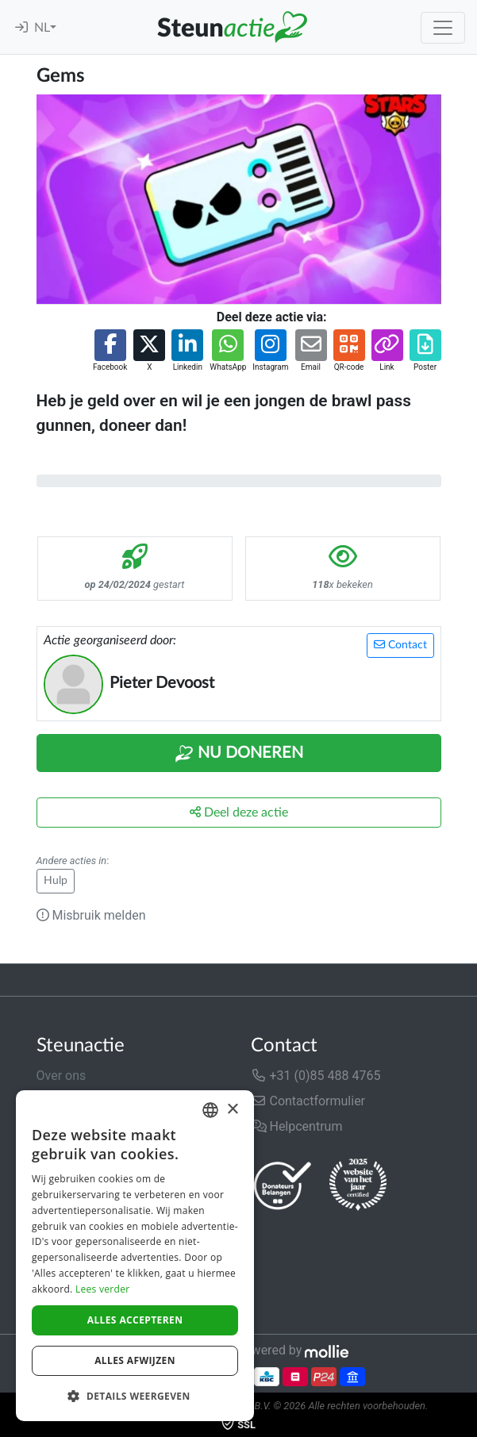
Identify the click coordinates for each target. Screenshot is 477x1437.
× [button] (232, 1110)
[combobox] (210, 1110)
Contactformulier (308, 1100)
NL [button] (42, 27)
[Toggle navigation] (443, 28)
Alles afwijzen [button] (134, 1360)
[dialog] (135, 1255)
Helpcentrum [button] (297, 1126)
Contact (400, 645)
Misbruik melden (91, 915)
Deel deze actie (239, 812)
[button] (110, 351)
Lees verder (102, 1289)
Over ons (62, 1075)
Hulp (55, 880)
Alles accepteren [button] (135, 1320)
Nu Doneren (239, 753)
